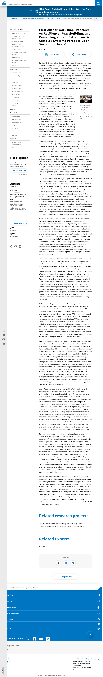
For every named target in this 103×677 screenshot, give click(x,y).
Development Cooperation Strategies (19, 53)
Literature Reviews (17, 88)
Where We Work (9, 607)
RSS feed (14, 135)
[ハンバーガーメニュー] (98, 2)
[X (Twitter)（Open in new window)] (3, 331)
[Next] (99, 18)
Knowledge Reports (17, 91)
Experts (12, 109)
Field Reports (15, 97)
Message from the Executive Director (17, 143)
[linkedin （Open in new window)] (48, 639)
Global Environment (17, 49)
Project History (16, 94)
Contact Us (6, 629)
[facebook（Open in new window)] (3, 335)
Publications (14, 69)
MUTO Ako (44, 547)
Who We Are (7, 595)
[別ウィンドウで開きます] (58, 563)
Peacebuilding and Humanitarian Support (18, 45)
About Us (13, 139)
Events (13, 126)
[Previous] (96, 18)
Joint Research (16, 57)
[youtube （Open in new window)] (41, 639)
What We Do (7, 601)
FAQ (3, 624)
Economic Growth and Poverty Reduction (18, 37)
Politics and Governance (18, 33)
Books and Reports (17, 85)
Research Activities (16, 30)
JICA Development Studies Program (19, 61)
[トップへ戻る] (90, 634)
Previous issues (23, 174)
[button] (19, 170)
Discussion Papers (17, 76)
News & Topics (16, 116)
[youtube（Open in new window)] (3, 339)
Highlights (14, 65)
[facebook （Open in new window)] (34, 639)
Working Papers (16, 79)
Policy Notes (15, 82)
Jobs (13, 147)
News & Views (14, 113)
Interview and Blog (17, 122)
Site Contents (7, 619)
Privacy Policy (6, 649)
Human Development (17, 41)
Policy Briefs (15, 101)
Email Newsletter (16, 132)
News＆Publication (10, 613)
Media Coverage (16, 119)
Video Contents (16, 129)
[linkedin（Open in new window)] (3, 344)
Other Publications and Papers (18, 105)
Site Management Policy (10, 646)
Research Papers (16, 73)
